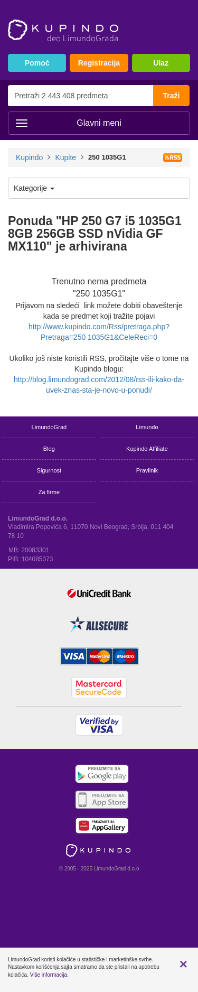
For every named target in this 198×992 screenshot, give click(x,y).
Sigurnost (49, 470)
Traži (171, 95)
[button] (183, 964)
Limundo (147, 427)
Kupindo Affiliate (147, 449)
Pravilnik (147, 470)
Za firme (49, 492)
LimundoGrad (49, 427)
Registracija (99, 63)
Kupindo (29, 157)
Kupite (65, 157)
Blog (49, 449)
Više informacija (48, 975)
